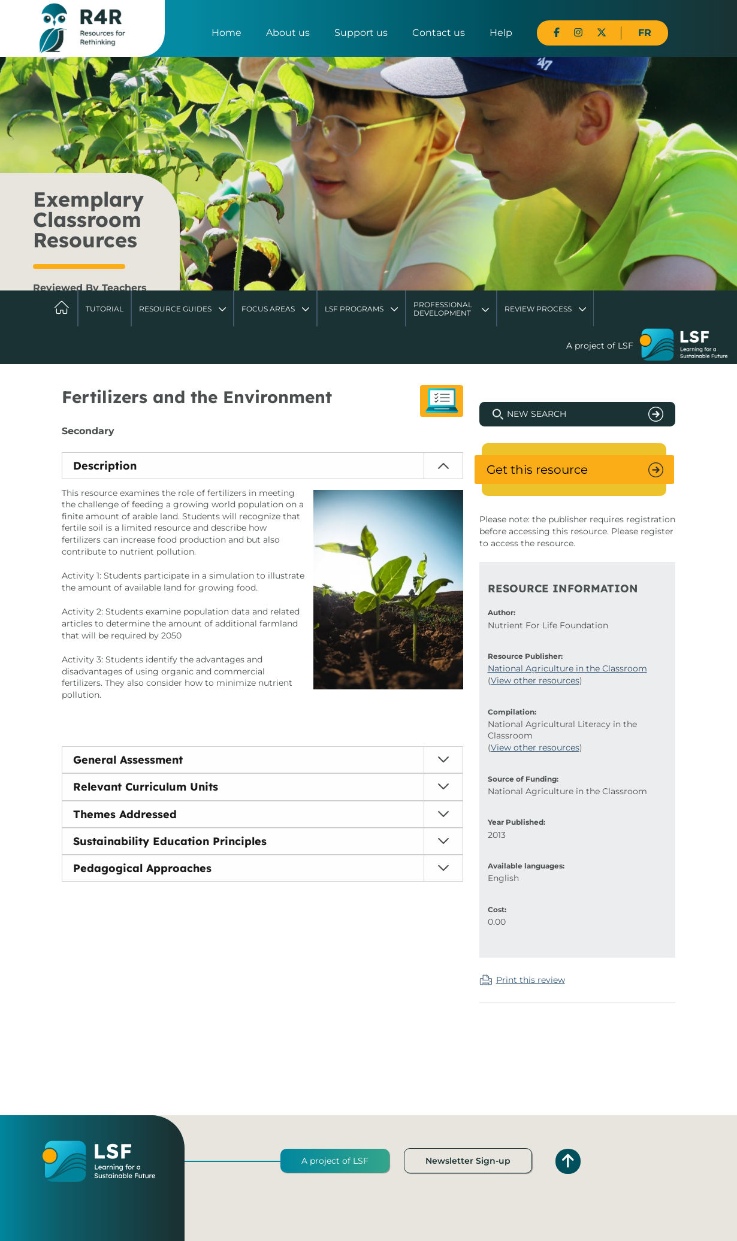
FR (644, 32)
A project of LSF (335, 1160)
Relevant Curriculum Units (145, 787)
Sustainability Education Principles (170, 841)
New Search (536, 413)
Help (501, 32)
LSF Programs (354, 308)
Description (105, 466)
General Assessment (128, 760)
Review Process (538, 308)
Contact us (438, 32)
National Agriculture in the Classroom (567, 668)
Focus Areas (268, 308)
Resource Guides (175, 308)
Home (226, 32)
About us (288, 32)
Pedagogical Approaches (142, 868)
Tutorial (104, 308)
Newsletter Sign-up (468, 1160)
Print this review (530, 979)
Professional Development (442, 308)
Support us (361, 32)
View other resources (535, 680)
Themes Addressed (125, 814)
